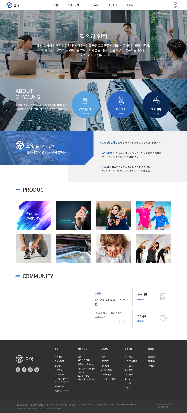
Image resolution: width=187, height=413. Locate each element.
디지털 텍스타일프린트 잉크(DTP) (62, 380)
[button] (175, 5)
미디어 (130, 5)
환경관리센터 (106, 374)
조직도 (127, 378)
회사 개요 (129, 356)
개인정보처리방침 (163, 406)
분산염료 (58, 365)
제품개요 (58, 356)
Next (178, 44)
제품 (56, 5)
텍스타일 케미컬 (61, 390)
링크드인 (18, 369)
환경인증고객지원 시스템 (84, 358)
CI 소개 (128, 383)
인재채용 (152, 361)
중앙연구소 (106, 361)
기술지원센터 (106, 369)
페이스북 (24, 369)
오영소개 (112, 5)
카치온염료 (59, 374)
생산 (103, 356)
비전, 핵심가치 (131, 361)
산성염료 (58, 369)
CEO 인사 (129, 374)
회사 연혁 (129, 365)
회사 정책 (129, 369)
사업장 (127, 387)
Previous (9, 44)
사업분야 (93, 5)
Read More (27, 120)
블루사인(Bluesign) (86, 364)
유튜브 (36, 369)
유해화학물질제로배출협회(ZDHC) (87, 378)
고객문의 (152, 365)
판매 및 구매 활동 (108, 378)
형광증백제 (59, 386)
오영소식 (152, 356)
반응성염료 (59, 361)
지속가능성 (73, 5)
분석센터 (105, 365)
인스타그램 (30, 369)
